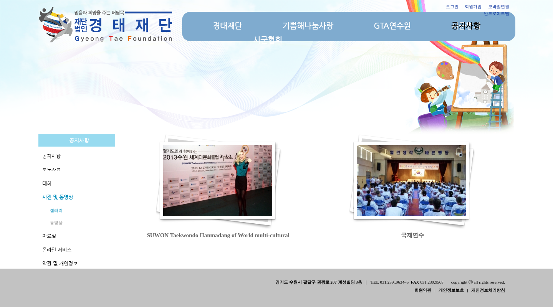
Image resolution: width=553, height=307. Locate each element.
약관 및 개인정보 (60, 263)
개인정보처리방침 (488, 290)
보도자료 (51, 169)
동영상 (56, 222)
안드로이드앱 (496, 13)
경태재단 (227, 25)
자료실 (49, 236)
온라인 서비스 (56, 250)
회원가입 (473, 6)
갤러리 (56, 210)
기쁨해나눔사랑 (307, 25)
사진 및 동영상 (57, 197)
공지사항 (465, 25)
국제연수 (412, 235)
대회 (46, 183)
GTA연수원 (392, 25)
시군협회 (267, 40)
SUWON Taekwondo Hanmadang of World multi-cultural (219, 235)
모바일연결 (498, 6)
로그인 (452, 6)
